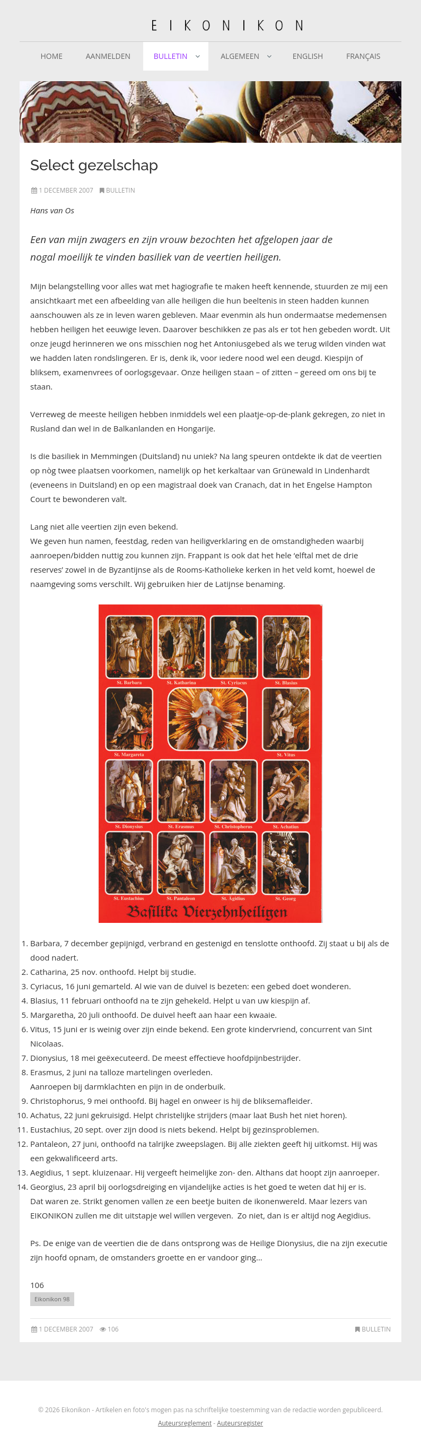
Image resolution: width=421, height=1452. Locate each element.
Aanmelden (108, 56)
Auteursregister (240, 1423)
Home (51, 56)
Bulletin (171, 56)
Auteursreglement (185, 1423)
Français (363, 56)
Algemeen (240, 56)
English (308, 56)
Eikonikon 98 (52, 1299)
